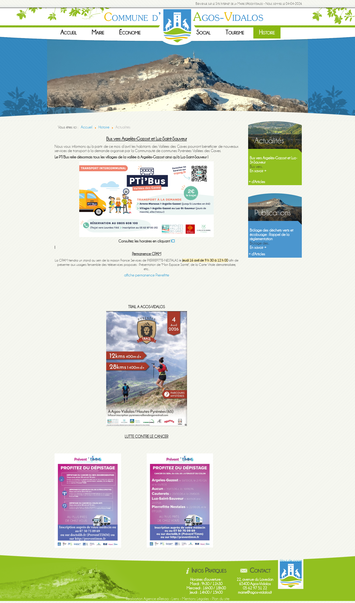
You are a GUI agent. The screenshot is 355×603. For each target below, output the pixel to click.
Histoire (267, 32)
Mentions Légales (195, 599)
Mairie (98, 32)
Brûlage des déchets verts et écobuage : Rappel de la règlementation (271, 234)
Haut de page (291, 561)
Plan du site (220, 599)
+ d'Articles (257, 182)
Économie (130, 32)
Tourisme (234, 32)
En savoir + (258, 171)
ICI (173, 241)
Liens (175, 599)
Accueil (68, 32)
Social (203, 32)
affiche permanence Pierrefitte (146, 275)
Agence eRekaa (156, 599)
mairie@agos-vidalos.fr (255, 592)
